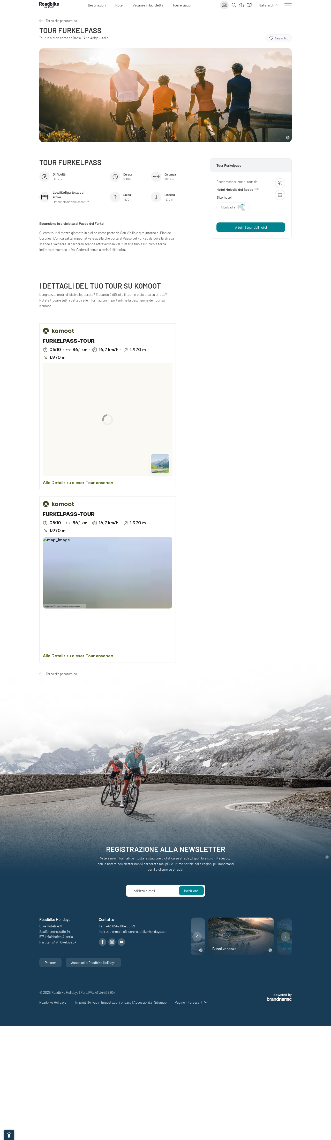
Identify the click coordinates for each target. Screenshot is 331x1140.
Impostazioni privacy (116, 1002)
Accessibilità (143, 1002)
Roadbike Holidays (53, 1002)
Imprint (81, 1002)
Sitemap (160, 1002)
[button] (197, 936)
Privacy (94, 1002)
